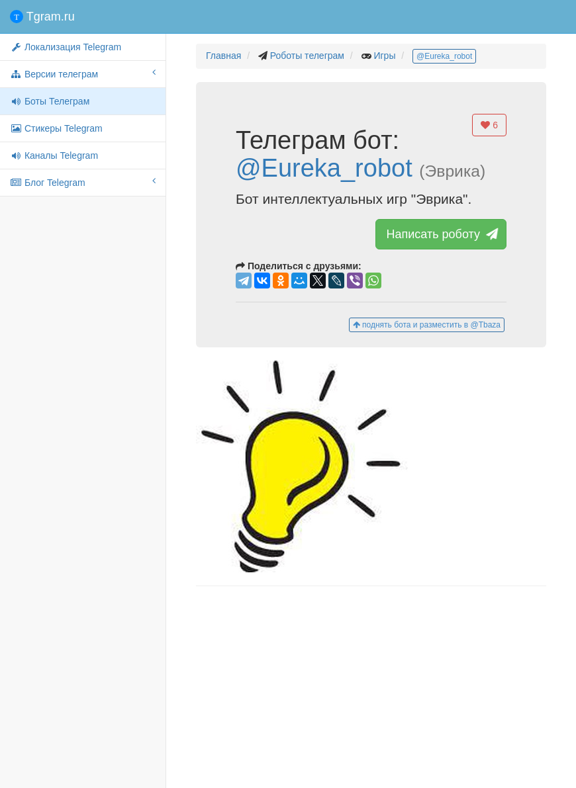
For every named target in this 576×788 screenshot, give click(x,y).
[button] (371, 466)
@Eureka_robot (444, 56)
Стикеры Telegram (56, 128)
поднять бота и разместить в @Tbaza (427, 324)
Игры (384, 55)
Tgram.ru (42, 16)
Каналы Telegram (54, 155)
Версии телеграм (83, 73)
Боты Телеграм (49, 101)
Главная (223, 55)
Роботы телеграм (307, 55)
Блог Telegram (83, 182)
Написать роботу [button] (441, 234)
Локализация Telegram (65, 47)
